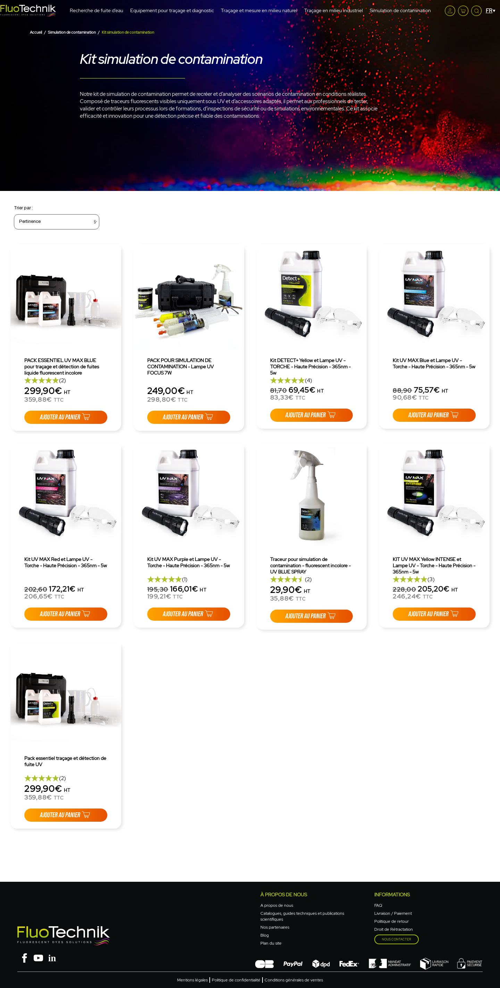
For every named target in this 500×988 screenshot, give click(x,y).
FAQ (378, 905)
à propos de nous (283, 894)
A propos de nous (276, 905)
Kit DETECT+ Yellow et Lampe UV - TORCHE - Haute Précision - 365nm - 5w (310, 366)
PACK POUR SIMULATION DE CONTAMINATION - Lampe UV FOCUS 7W (180, 366)
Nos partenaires (274, 927)
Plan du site (271, 943)
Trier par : (23, 208)
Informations (392, 894)
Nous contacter (396, 939)
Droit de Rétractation (393, 929)
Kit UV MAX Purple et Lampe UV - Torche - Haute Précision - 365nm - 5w (188, 562)
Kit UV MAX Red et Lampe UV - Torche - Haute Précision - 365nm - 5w (65, 562)
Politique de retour (391, 921)
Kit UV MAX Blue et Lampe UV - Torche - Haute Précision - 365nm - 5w (434, 363)
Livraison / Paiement (393, 913)
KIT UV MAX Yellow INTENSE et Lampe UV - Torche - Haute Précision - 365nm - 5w (434, 565)
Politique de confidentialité (236, 980)
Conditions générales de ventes (294, 980)
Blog (264, 935)
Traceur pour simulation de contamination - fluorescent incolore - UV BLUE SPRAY (310, 565)
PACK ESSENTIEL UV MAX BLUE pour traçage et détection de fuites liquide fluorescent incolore (61, 366)
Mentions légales (192, 980)
